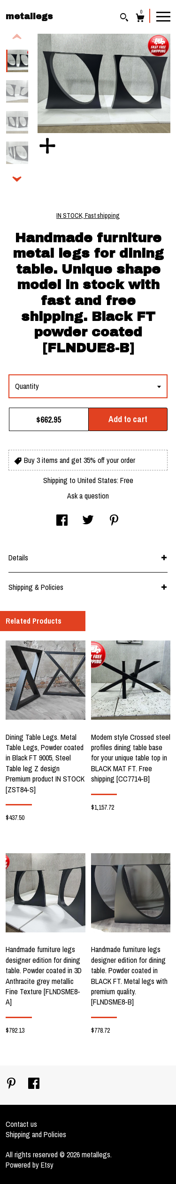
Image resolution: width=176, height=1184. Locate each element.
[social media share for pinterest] (114, 521)
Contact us (21, 1124)
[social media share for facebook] (62, 521)
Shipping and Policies (36, 1134)
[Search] (124, 18)
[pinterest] (12, 1084)
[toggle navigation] (163, 16)
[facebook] (33, 1084)
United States (97, 480)
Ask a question (88, 496)
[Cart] (140, 19)
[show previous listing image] (17, 37)
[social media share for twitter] (88, 521)
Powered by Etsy (30, 1165)
